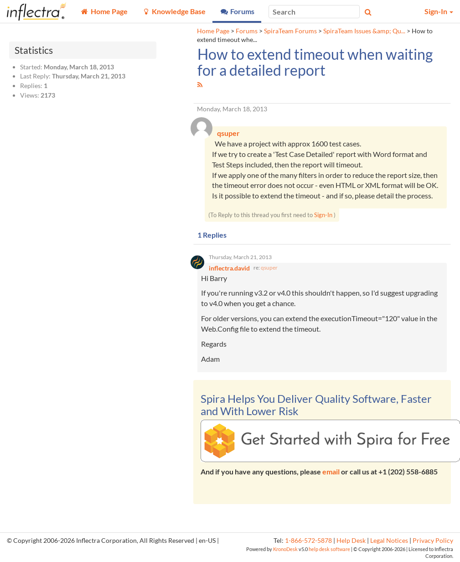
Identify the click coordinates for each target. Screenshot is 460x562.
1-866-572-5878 (308, 540)
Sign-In (323, 215)
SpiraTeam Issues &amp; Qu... (364, 31)
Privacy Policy (433, 540)
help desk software (329, 549)
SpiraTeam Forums (290, 31)
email (331, 471)
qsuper (269, 267)
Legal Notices (389, 540)
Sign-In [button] (438, 11)
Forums (247, 31)
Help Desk (351, 540)
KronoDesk (285, 549)
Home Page (213, 31)
